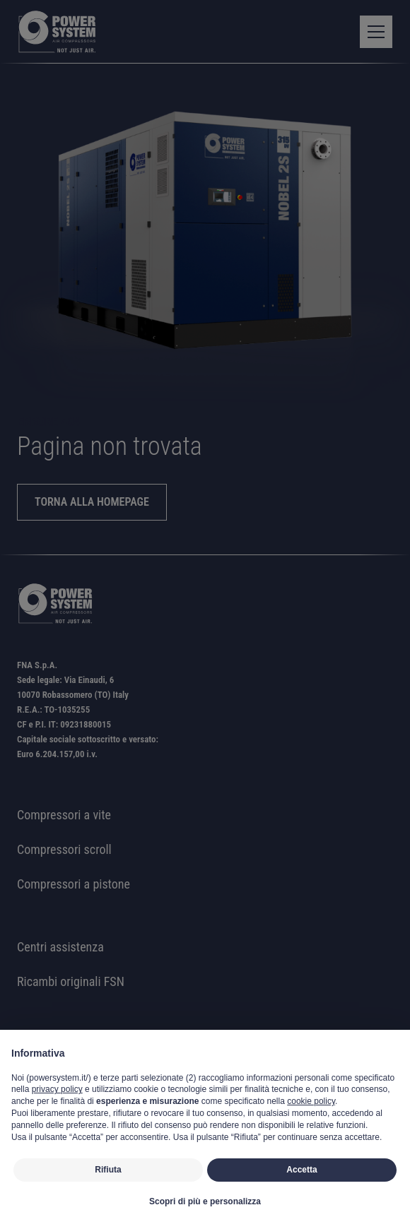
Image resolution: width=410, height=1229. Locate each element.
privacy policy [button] (57, 1089)
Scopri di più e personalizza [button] (205, 1201)
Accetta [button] (301, 1170)
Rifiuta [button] (108, 1170)
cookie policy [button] (311, 1101)
